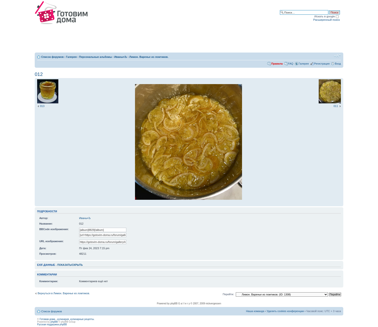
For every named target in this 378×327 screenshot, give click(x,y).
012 (39, 74)
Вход (338, 63)
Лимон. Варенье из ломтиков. (148, 56)
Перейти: (228, 294)
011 (336, 106)
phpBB (54, 321)
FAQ (290, 63)
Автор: (43, 218)
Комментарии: (48, 281)
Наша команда (255, 311)
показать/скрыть (70, 264)
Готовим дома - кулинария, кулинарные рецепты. (67, 319)
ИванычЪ (120, 56)
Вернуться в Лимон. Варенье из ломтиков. (64, 293)
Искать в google (326, 16)
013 (42, 106)
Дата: (42, 248)
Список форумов (52, 56)
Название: (46, 223)
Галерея (71, 56)
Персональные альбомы (95, 56)
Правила (277, 63)
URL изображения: (51, 241)
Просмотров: (47, 253)
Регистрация (322, 63)
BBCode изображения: (54, 229)
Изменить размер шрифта (337, 56)
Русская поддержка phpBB (52, 324)
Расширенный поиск (326, 19)
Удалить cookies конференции (285, 311)
